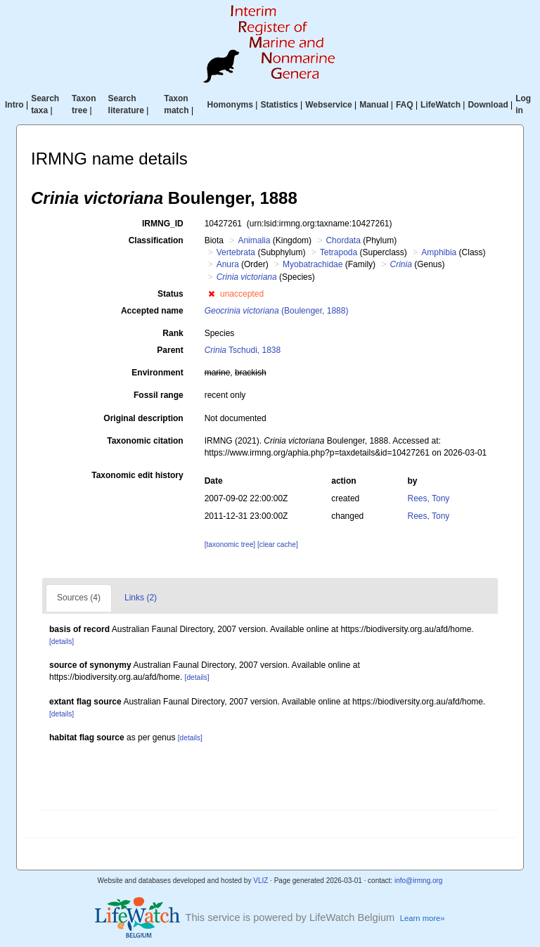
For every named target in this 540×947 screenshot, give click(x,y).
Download (488, 105)
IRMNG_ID (163, 223)
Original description (143, 418)
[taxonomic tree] (230, 544)
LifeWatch (440, 105)
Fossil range (159, 395)
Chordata (343, 240)
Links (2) (140, 598)
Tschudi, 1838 (243, 350)
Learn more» (422, 918)
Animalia (254, 240)
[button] (211, 294)
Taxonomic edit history (137, 475)
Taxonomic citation (145, 441)
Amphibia (438, 252)
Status (171, 294)
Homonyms (230, 105)
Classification (156, 240)
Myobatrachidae (312, 264)
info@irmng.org (418, 880)
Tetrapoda (338, 252)
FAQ (404, 105)
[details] (61, 641)
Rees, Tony (429, 498)
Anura (228, 264)
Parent (170, 350)
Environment (157, 373)
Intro (14, 105)
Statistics (278, 105)
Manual (373, 105)
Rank (172, 333)
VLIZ (260, 880)
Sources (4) (79, 598)
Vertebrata (236, 252)
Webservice (328, 105)
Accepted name (152, 311)
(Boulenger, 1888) (277, 311)
